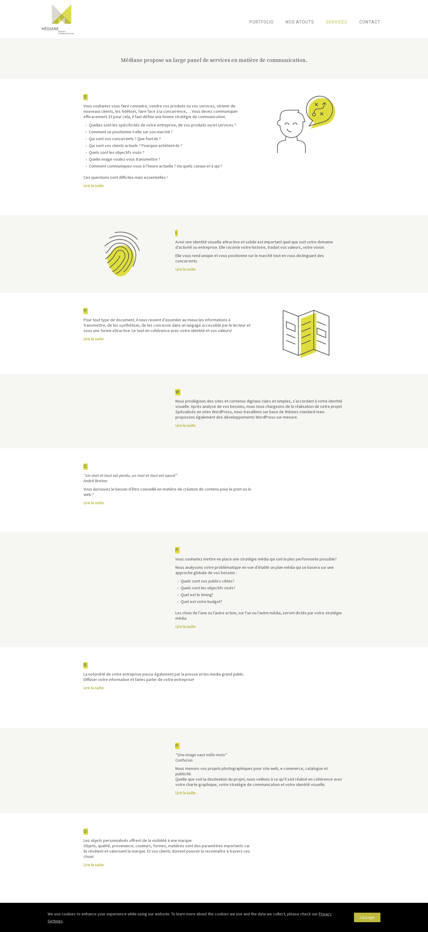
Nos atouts (300, 22)
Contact (369, 22)
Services (336, 22)
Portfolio (261, 22)
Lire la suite (94, 185)
